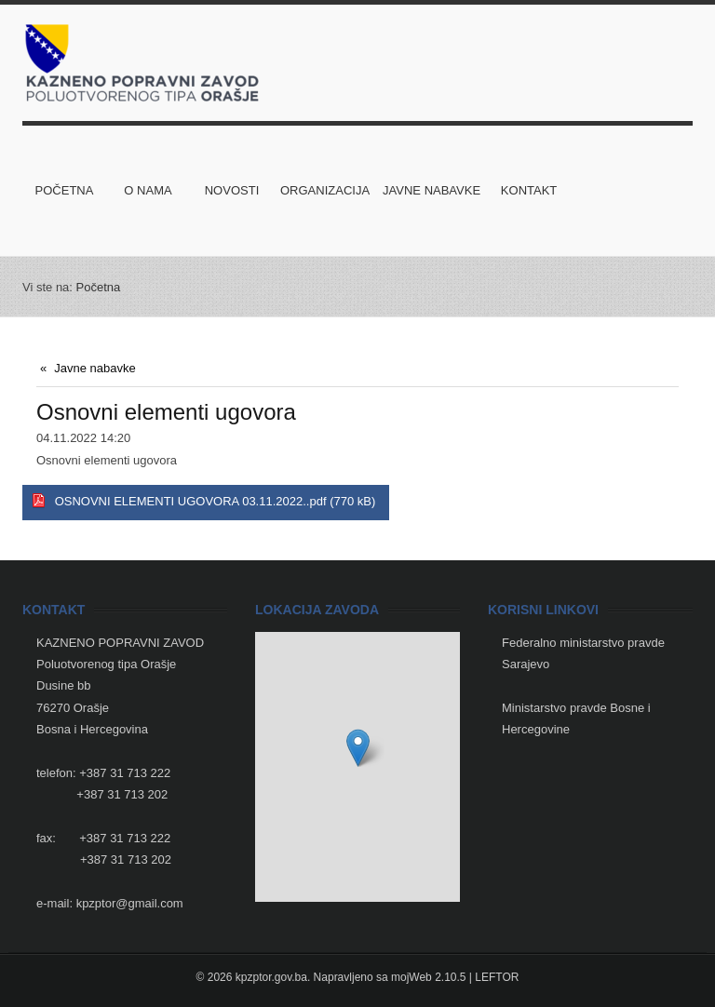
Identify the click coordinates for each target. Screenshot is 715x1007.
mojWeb (411, 977)
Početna (98, 287)
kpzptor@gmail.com (129, 903)
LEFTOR (497, 977)
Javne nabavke (94, 368)
